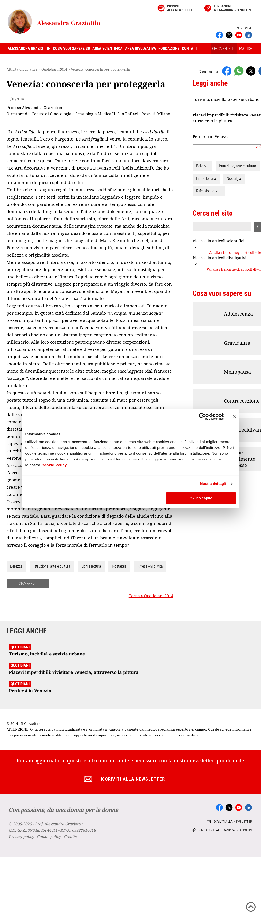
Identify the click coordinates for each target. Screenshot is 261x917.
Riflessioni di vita (150, 566)
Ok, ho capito (200, 498)
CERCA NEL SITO (224, 48)
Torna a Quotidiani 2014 (151, 595)
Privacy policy (21, 836)
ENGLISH (245, 48)
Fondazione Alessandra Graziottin (232, 8)
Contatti (190, 48)
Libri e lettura (91, 566)
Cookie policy (49, 836)
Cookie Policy (54, 465)
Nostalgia (119, 566)
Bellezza (16, 566)
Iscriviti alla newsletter (180, 8)
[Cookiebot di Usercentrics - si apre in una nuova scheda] (202, 416)
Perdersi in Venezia (211, 136)
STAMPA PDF (27, 583)
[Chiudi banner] (234, 416)
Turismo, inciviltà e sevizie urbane (226, 99)
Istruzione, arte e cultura (51, 566)
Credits (70, 836)
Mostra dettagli (213, 483)
